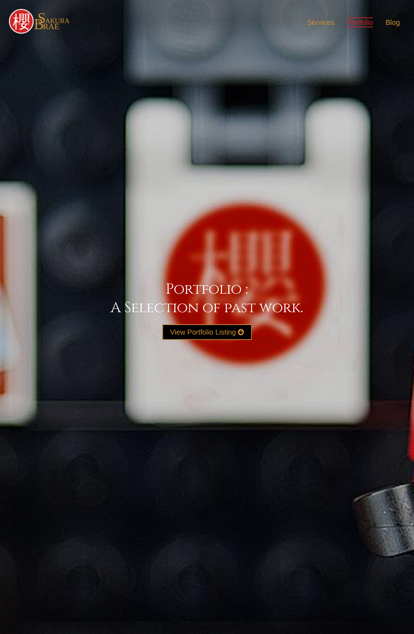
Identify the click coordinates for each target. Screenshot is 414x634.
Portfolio (360, 22)
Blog (393, 22)
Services (320, 22)
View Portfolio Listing (207, 332)
